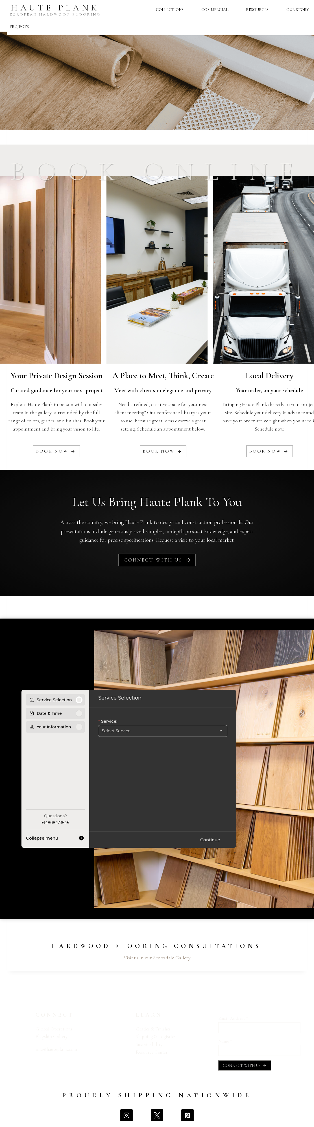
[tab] (150, 912)
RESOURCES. (257, 9)
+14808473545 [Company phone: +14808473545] (55, 822)
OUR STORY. (297, 9)
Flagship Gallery (51, 1036)
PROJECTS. (20, 26)
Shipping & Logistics (156, 1036)
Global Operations (54, 1029)
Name (225, 1041)
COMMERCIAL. (215, 9)
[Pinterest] (187, 1115)
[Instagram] (126, 1115)
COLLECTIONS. (170, 9)
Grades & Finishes (153, 1029)
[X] (157, 1115)
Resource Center (151, 1052)
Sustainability (149, 1044)
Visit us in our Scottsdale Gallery (157, 958)
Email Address (233, 1018)
